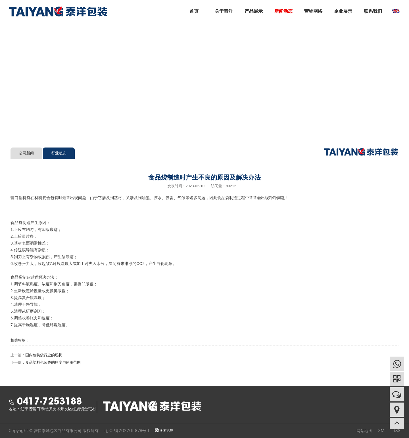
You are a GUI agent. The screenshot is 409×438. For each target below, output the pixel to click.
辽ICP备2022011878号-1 (126, 430)
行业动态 (65, 133)
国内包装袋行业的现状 (43, 355)
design (161, 430)
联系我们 (373, 11)
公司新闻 (26, 153)
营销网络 (313, 11)
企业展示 (343, 11)
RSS (396, 430)
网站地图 (364, 430)
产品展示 (254, 11)
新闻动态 (283, 11)
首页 (194, 11)
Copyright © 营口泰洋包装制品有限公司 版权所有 (54, 430)
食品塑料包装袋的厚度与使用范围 (53, 362)
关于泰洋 (224, 11)
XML (382, 430)
